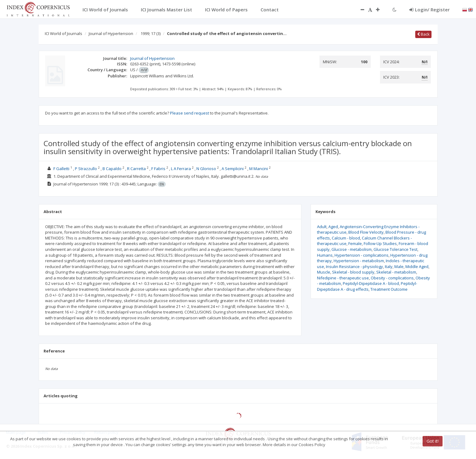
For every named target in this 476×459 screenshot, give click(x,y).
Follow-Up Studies (380, 243)
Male (399, 266)
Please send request (189, 113)
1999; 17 (151, 33)
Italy (389, 266)
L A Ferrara (181, 168)
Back (423, 34)
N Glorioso (206, 168)
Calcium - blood (346, 238)
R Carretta (136, 168)
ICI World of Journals (63, 33)
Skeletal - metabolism (396, 272)
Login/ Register (429, 9)
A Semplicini (233, 168)
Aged (333, 226)
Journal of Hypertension (111, 33)
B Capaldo (112, 168)
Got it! (433, 441)
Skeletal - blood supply (353, 272)
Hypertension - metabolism (359, 260)
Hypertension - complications (362, 255)
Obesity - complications (392, 278)
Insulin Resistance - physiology (354, 266)
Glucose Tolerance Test (395, 249)
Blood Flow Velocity (366, 232)
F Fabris (158, 168)
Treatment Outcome (389, 289)
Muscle (323, 272)
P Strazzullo (86, 168)
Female (355, 243)
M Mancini (258, 168)
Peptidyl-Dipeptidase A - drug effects (367, 286)
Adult (322, 226)
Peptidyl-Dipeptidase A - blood (371, 283)
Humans (325, 255)
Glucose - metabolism (351, 249)
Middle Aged (416, 266)
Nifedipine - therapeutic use (343, 278)
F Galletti (61, 168)
